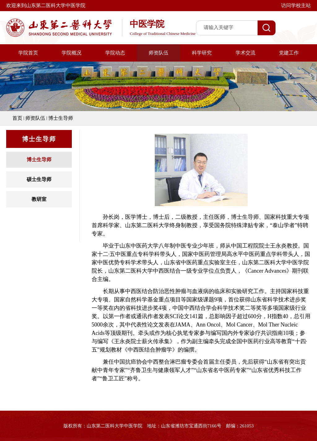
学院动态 (115, 52)
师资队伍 (158, 52)
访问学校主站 (296, 5)
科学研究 (202, 52)
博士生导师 (60, 118)
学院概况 (71, 52)
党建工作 (289, 52)
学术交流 (245, 52)
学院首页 (28, 52)
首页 (17, 118)
